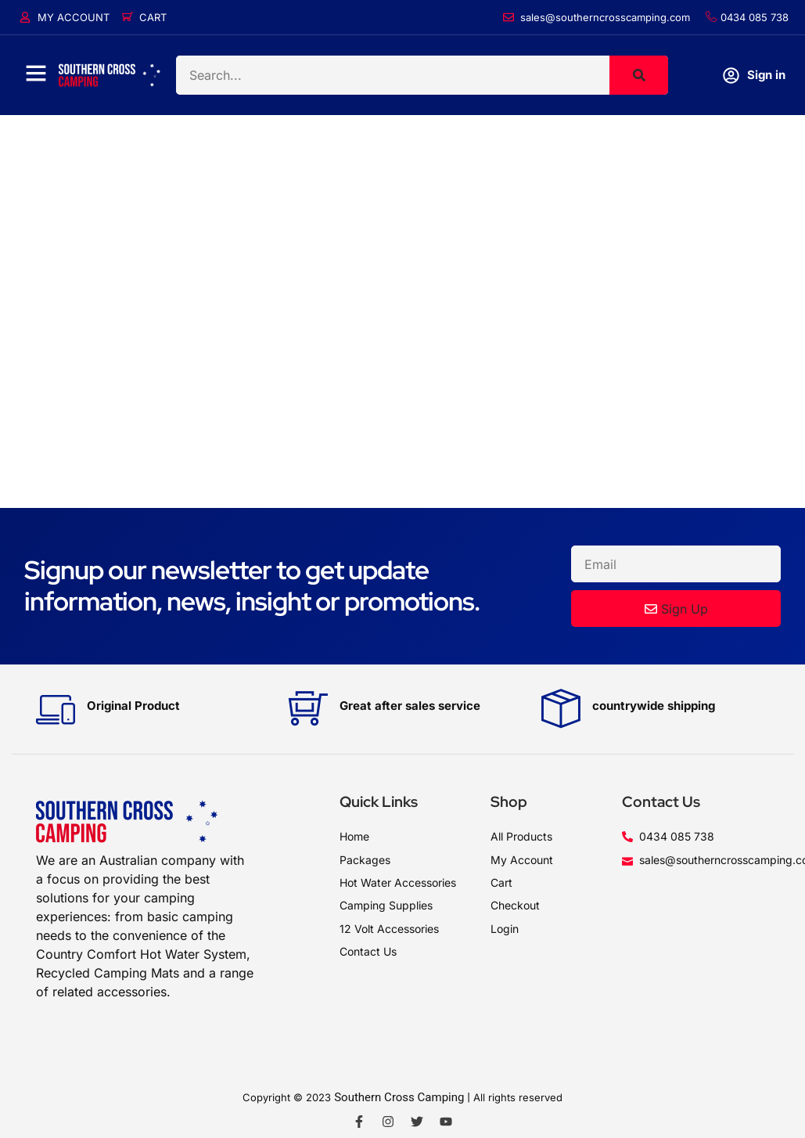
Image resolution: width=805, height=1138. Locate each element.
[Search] (638, 75)
